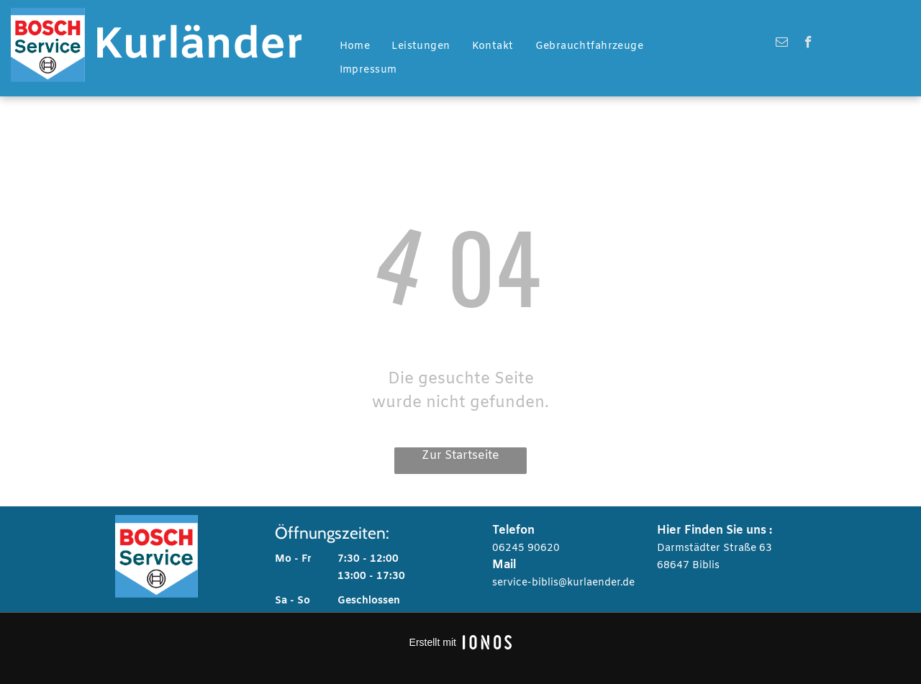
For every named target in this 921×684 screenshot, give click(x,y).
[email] (782, 44)
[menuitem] (355, 47)
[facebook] (808, 44)
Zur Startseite (460, 455)
